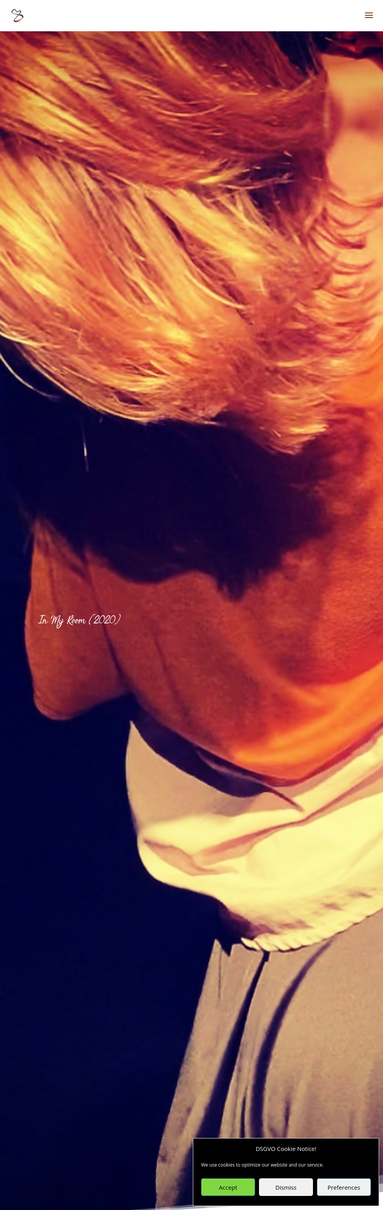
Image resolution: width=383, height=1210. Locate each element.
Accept (228, 1187)
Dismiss (286, 1187)
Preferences (343, 1187)
